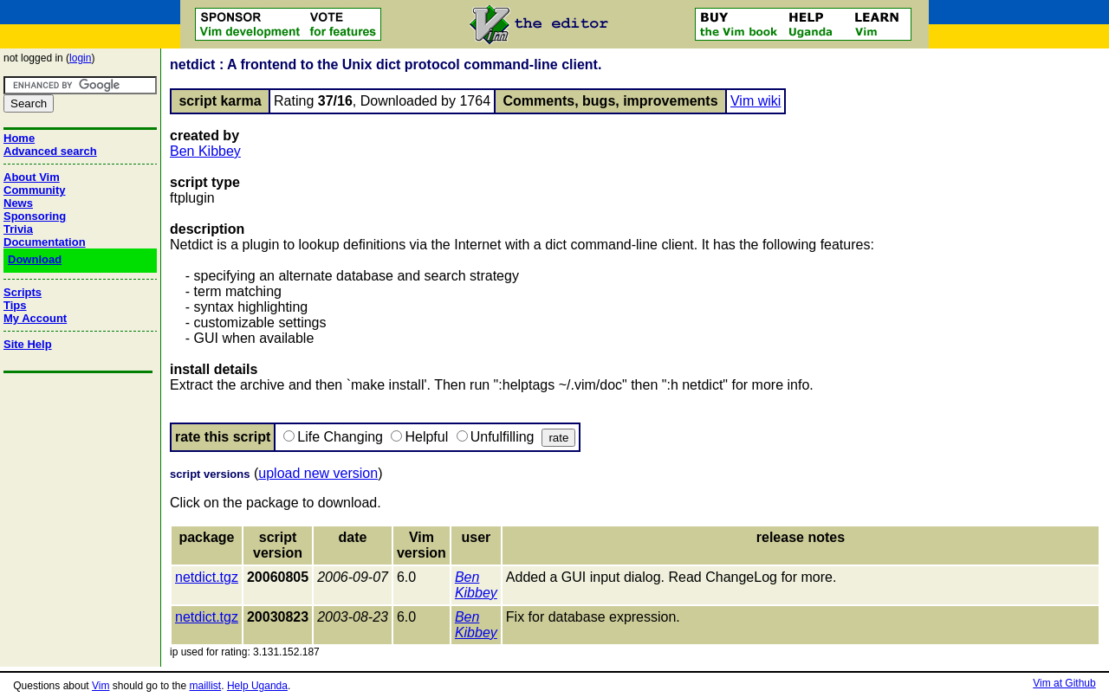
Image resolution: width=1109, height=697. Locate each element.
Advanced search (50, 151)
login (80, 58)
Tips (15, 305)
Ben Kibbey (205, 151)
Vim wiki (755, 101)
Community (34, 190)
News (18, 203)
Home (19, 138)
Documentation (44, 242)
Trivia (18, 229)
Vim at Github (1064, 683)
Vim (100, 686)
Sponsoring (34, 216)
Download (35, 259)
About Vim (31, 177)
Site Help (27, 344)
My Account (35, 318)
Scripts (22, 292)
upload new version (318, 473)
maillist (206, 686)
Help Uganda (257, 686)
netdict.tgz (206, 577)
